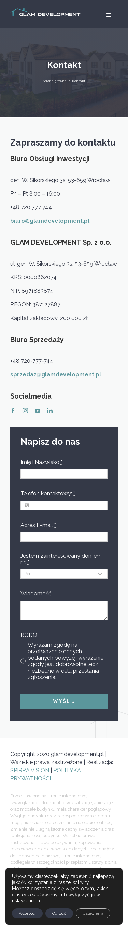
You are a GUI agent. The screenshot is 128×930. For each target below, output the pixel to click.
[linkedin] (50, 410)
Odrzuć (59, 913)
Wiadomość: (36, 593)
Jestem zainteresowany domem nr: (61, 559)
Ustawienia (93, 913)
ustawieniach (26, 900)
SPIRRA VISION (30, 770)
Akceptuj (27, 913)
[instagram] (25, 410)
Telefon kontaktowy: (47, 493)
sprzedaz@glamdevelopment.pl (55, 374)
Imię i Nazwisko (41, 462)
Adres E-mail (38, 525)
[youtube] (37, 410)
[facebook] (13, 410)
